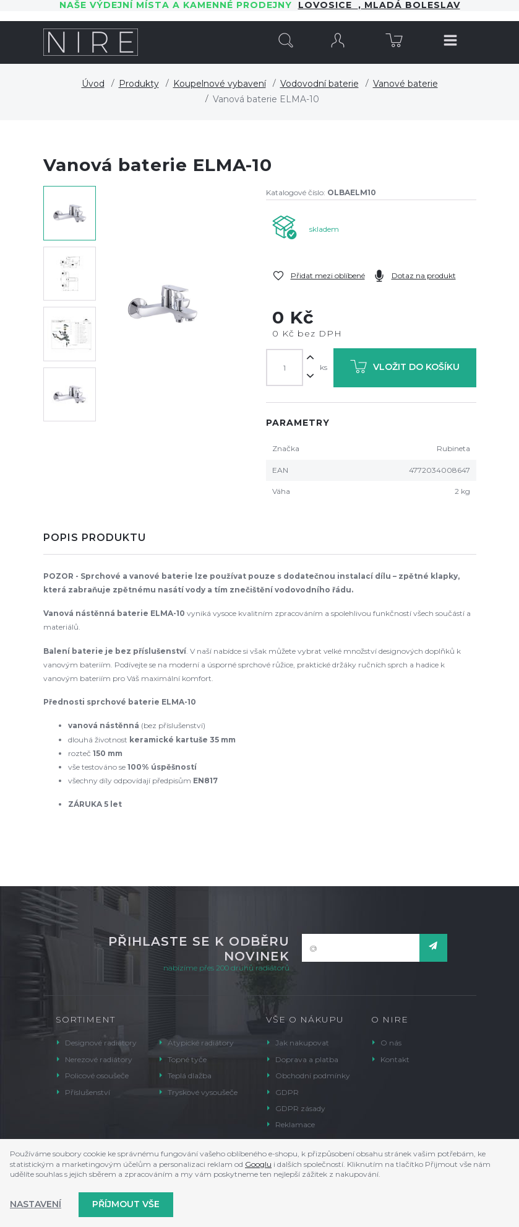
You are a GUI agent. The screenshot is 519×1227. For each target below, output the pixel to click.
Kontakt (395, 1059)
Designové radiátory (101, 1042)
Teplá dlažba (190, 1075)
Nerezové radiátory (98, 1059)
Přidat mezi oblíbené (328, 275)
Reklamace (295, 1124)
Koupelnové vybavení (219, 83)
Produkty (139, 83)
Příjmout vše (126, 1204)
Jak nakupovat (302, 1042)
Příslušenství (87, 1092)
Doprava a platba (306, 1059)
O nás (390, 1042)
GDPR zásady (300, 1108)
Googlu (258, 1164)
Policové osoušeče (97, 1075)
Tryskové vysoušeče (203, 1092)
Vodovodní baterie (319, 83)
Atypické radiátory (201, 1042)
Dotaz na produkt (424, 275)
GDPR (287, 1092)
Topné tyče (187, 1059)
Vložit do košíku (405, 369)
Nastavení (35, 1204)
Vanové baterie (405, 83)
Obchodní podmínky (312, 1075)
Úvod (93, 83)
